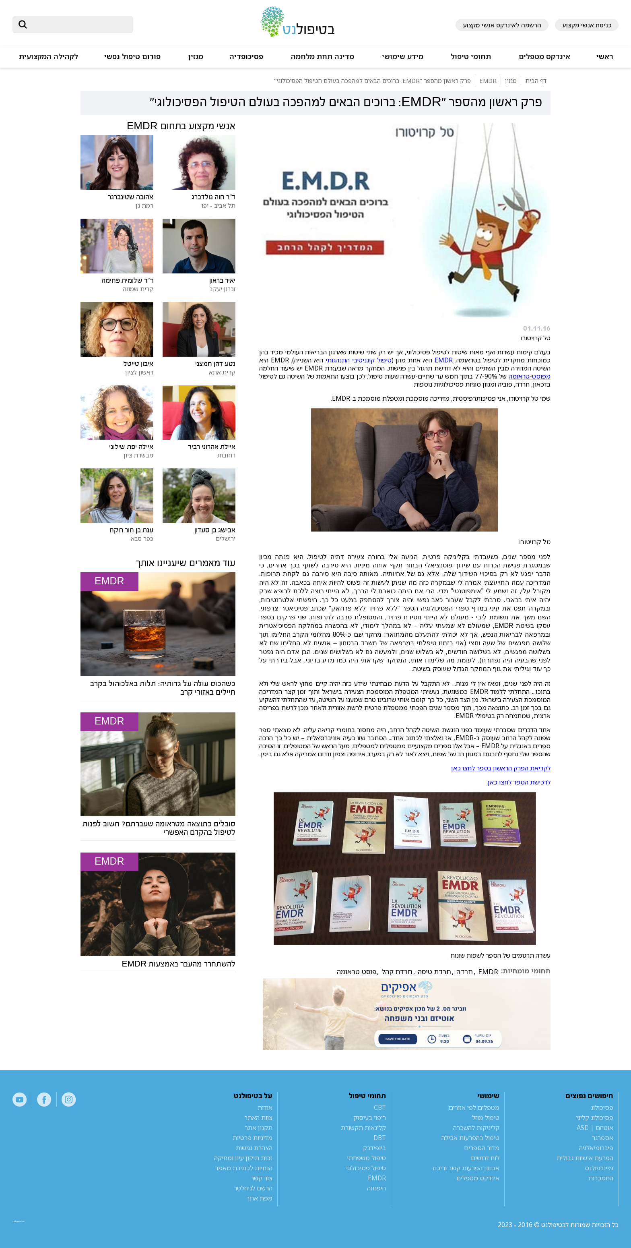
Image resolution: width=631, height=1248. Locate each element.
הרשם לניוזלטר (253, 1188)
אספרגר (602, 1138)
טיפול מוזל (485, 1117)
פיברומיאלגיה (596, 1148)
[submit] (22, 25)
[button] (544, 60)
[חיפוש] (78, 24)
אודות (265, 1107)
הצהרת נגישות (254, 1148)
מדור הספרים (481, 1148)
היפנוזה (376, 1188)
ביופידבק (374, 1148)
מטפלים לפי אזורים (474, 1107)
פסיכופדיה (246, 56)
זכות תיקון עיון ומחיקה (243, 1158)
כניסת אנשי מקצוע (586, 25)
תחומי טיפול (471, 56)
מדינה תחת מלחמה (322, 56)
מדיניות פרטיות (252, 1138)
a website (38, 1224)
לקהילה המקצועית (48, 56)
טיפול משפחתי (366, 1158)
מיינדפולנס (599, 1168)
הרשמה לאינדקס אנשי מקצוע (502, 25)
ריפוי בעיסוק (369, 1117)
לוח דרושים (485, 1158)
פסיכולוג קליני (594, 1117)
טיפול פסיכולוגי (366, 1168)
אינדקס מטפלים (544, 56)
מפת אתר (259, 1198)
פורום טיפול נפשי (132, 56)
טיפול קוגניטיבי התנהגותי (359, 360)
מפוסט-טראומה (530, 376)
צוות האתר (258, 1117)
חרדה (464, 972)
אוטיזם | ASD (595, 1128)
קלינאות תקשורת (363, 1128)
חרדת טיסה (434, 972)
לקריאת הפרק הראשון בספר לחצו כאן (501, 768)
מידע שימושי (402, 56)
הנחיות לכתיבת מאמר (243, 1168)
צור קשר (261, 1178)
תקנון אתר (258, 1128)
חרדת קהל (396, 972)
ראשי (604, 56)
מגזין (195, 56)
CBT (380, 1107)
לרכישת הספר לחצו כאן (519, 782)
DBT (379, 1138)
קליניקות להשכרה (476, 1128)
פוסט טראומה (356, 972)
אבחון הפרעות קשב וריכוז (466, 1168)
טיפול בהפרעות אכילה (470, 1138)
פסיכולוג (602, 1107)
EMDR (444, 360)
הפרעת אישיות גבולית (585, 1158)
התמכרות (600, 1178)
